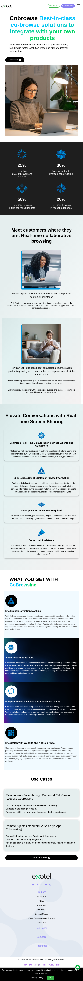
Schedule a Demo (41, 857)
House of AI (41, 897)
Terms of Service (30, 965)
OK (50, 978)
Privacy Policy (54, 965)
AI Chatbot (41, 910)
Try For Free (53, 6)
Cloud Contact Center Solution (41, 918)
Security (42, 965)
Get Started (15, 60)
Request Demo (68, 6)
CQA (41, 901)
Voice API (41, 923)
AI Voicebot (41, 905)
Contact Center (41, 914)
